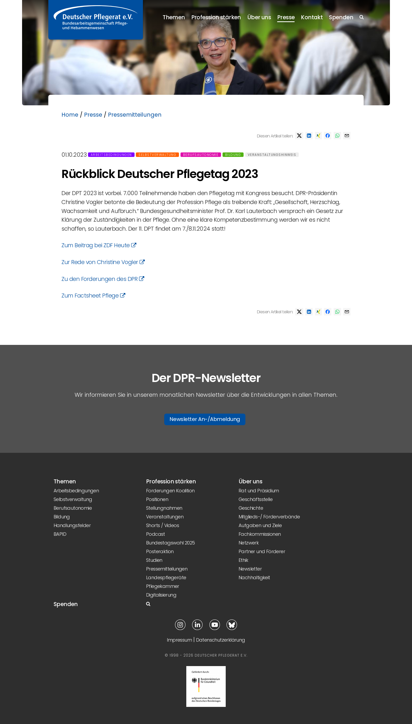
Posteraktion (160, 551)
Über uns (259, 17)
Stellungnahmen (164, 508)
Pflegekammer (162, 586)
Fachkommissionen (260, 534)
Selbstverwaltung (157, 154)
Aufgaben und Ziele (260, 525)
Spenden (341, 17)
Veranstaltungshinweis (272, 154)
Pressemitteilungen (135, 114)
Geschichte (251, 508)
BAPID (60, 534)
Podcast (155, 534)
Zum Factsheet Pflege (93, 295)
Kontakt (312, 17)
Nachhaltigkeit (254, 577)
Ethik (243, 560)
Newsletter (250, 569)
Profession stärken (216, 17)
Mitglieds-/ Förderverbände (269, 516)
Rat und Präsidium (259, 490)
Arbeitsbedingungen (111, 154)
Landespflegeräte (166, 577)
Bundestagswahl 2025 (170, 542)
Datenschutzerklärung (220, 640)
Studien (154, 560)
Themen (174, 17)
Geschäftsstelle (255, 499)
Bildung (233, 154)
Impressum (179, 640)
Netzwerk (249, 542)
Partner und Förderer (262, 551)
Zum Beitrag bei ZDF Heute (98, 245)
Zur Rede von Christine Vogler (103, 262)
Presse (286, 17)
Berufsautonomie (201, 154)
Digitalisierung (161, 595)
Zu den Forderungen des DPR (102, 279)
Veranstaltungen (164, 516)
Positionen (157, 499)
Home (69, 114)
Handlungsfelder (72, 525)
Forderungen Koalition (170, 490)
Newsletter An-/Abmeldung (204, 419)
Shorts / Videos (162, 525)
